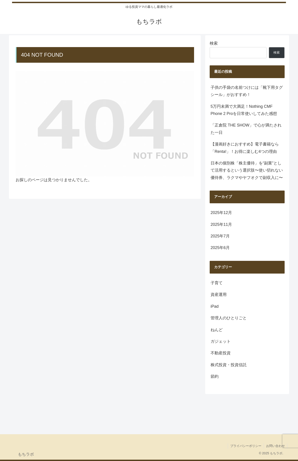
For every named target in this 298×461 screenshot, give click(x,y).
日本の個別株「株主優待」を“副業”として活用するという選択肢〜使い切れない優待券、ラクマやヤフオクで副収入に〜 (247, 170)
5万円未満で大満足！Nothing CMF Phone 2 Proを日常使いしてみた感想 (244, 110)
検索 (214, 43)
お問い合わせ (275, 446)
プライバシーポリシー (245, 446)
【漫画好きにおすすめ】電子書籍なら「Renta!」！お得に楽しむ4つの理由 (245, 148)
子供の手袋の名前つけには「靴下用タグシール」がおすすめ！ (247, 91)
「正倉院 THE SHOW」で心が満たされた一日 (246, 129)
